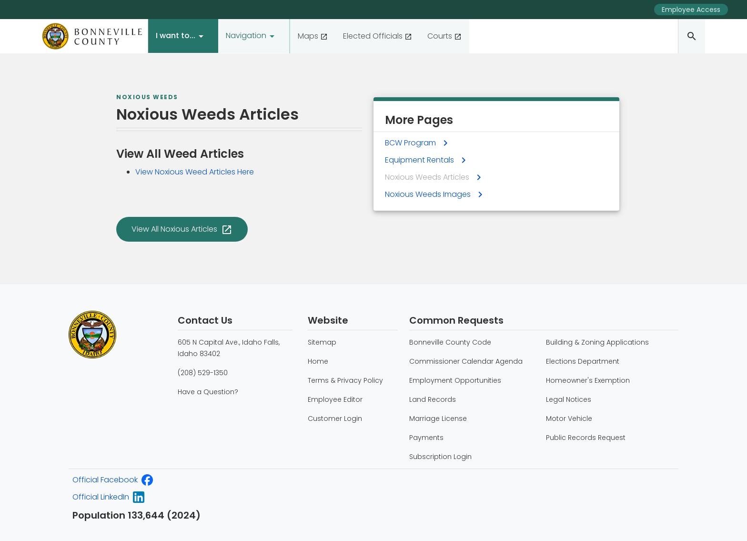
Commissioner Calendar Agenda (466, 361)
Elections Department (582, 361)
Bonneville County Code (450, 342)
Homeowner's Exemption (588, 380)
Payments (426, 437)
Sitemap (322, 342)
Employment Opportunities (455, 380)
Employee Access (691, 9)
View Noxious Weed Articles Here (194, 171)
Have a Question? (208, 392)
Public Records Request (586, 437)
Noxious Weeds (147, 97)
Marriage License (438, 418)
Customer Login (335, 418)
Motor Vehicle (569, 418)
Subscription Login (440, 456)
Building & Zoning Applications (597, 342)
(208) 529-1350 (203, 373)
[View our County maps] (312, 36)
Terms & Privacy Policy (345, 380)
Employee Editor (335, 399)
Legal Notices (568, 399)
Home (318, 361)
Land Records (432, 399)
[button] (183, 36)
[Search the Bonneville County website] (691, 36)
